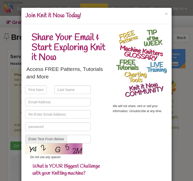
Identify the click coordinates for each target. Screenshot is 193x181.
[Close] (166, 13)
